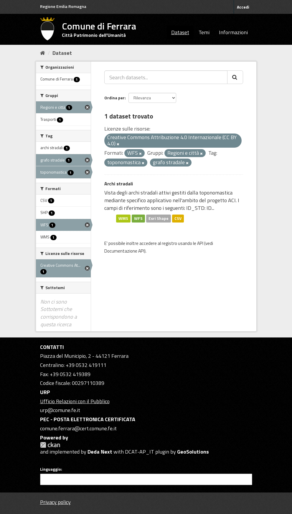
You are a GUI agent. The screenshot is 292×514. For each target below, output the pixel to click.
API (200, 243)
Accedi (243, 7)
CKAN (50, 445)
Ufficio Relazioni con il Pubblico (75, 401)
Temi (204, 32)
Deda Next (100, 452)
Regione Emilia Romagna (63, 6)
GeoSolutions (193, 452)
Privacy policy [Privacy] (55, 502)
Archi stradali (118, 183)
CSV (178, 218)
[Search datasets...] (165, 77)
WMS (123, 218)
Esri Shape (159, 218)
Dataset (180, 32)
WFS (138, 218)
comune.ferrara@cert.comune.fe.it (78, 428)
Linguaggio (50, 469)
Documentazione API (124, 251)
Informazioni (233, 32)
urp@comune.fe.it (60, 410)
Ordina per (114, 98)
